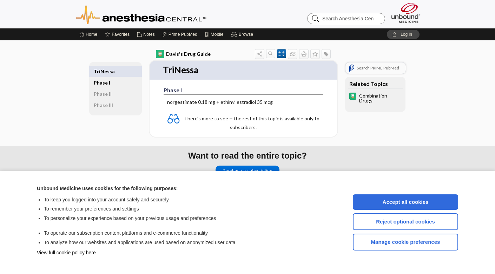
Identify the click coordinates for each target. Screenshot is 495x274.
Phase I (102, 71)
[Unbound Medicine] (405, 13)
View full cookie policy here (66, 252)
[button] (243, 34)
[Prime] (179, 34)
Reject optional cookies (405, 222)
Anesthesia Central (163, 14)
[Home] (88, 34)
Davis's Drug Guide (183, 54)
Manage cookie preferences (405, 242)
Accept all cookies (406, 202)
